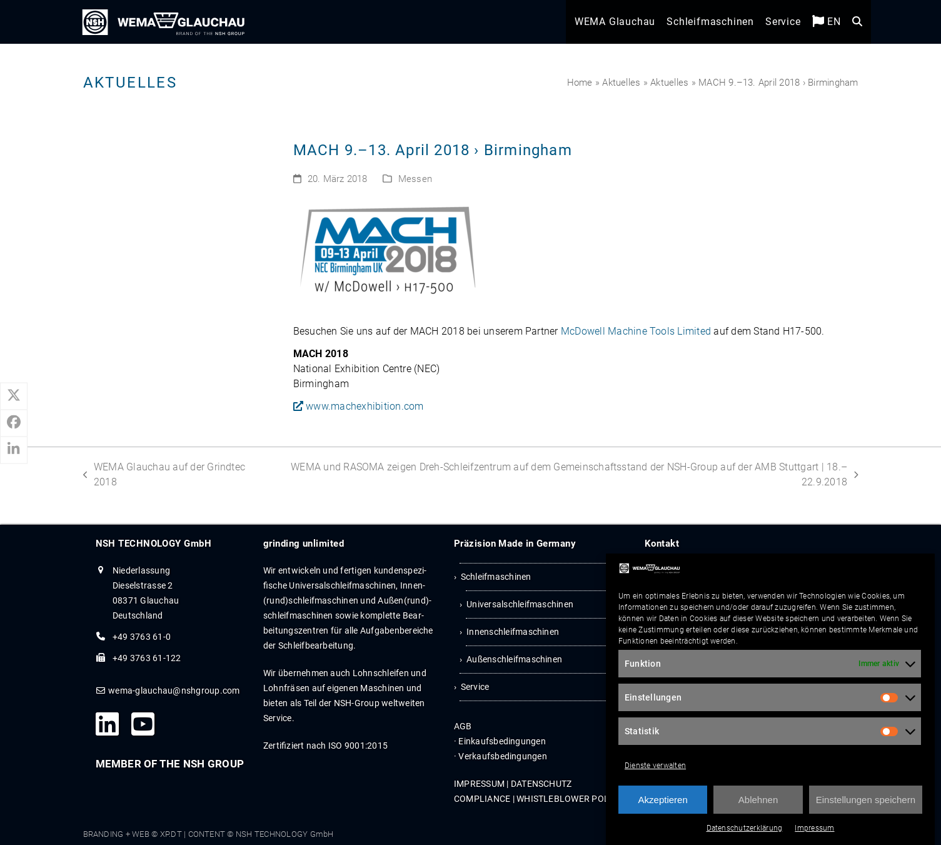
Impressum (814, 828)
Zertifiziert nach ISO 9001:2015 (325, 746)
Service (475, 687)
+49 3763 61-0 (142, 637)
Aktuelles (621, 82)
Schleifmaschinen (496, 577)
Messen (415, 179)
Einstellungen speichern (865, 799)
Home (580, 82)
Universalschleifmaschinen (519, 604)
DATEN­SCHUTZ (541, 784)
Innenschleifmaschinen (512, 632)
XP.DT (171, 834)
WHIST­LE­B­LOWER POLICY (569, 799)
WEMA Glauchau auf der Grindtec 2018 (164, 474)
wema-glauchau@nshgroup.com (173, 691)
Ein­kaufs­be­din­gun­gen (502, 741)
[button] (854, 25)
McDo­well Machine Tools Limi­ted (636, 331)
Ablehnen (758, 799)
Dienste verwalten (655, 766)
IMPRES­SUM (479, 784)
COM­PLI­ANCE (482, 799)
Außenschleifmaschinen (514, 659)
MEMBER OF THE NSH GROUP (170, 763)
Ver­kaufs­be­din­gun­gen (502, 756)
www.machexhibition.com (358, 406)
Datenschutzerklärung (745, 828)
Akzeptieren (663, 799)
